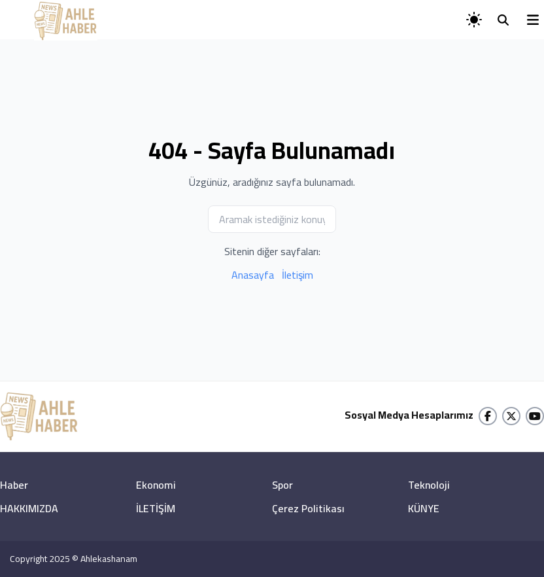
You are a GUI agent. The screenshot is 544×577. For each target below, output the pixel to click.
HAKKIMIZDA (29, 508)
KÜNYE (423, 508)
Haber (14, 485)
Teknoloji (429, 485)
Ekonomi (156, 485)
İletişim (297, 275)
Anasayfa (252, 275)
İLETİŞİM (155, 508)
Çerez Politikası (308, 508)
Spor (282, 485)
